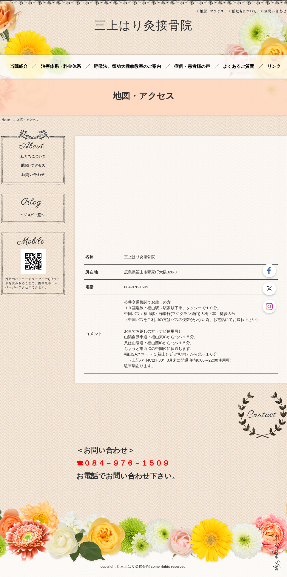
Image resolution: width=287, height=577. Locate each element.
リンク (274, 66)
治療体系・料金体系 (61, 66)
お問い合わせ (274, 11)
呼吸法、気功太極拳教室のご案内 (127, 66)
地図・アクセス (210, 11)
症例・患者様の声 (192, 66)
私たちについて (242, 11)
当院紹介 (19, 66)
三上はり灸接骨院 (143, 26)
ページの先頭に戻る (276, 553)
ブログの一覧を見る (32, 215)
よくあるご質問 (238, 66)
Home (6, 119)
